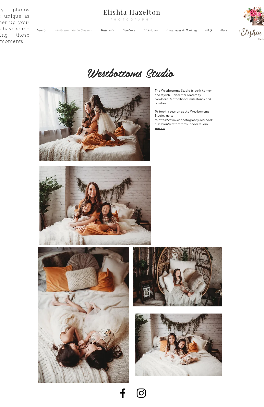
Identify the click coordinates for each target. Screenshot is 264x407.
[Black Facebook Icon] (123, 393)
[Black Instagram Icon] (141, 393)
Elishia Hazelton (132, 12)
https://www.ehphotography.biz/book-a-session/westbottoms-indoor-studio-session (184, 124)
